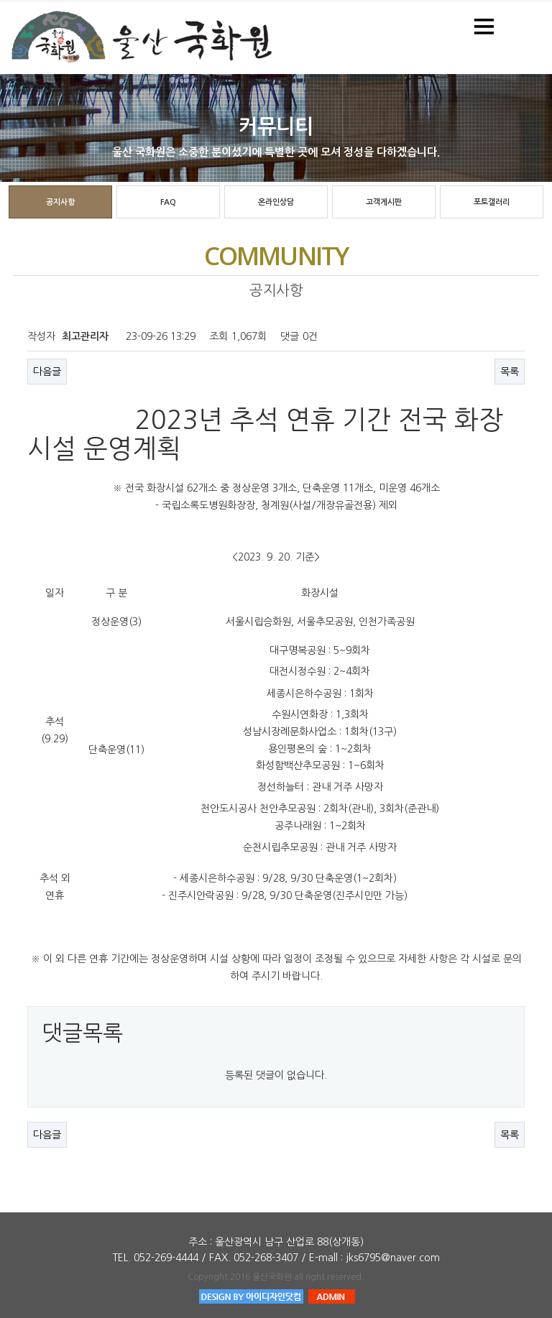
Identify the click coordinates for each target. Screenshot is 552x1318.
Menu (484, 25)
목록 (509, 372)
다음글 (47, 372)
